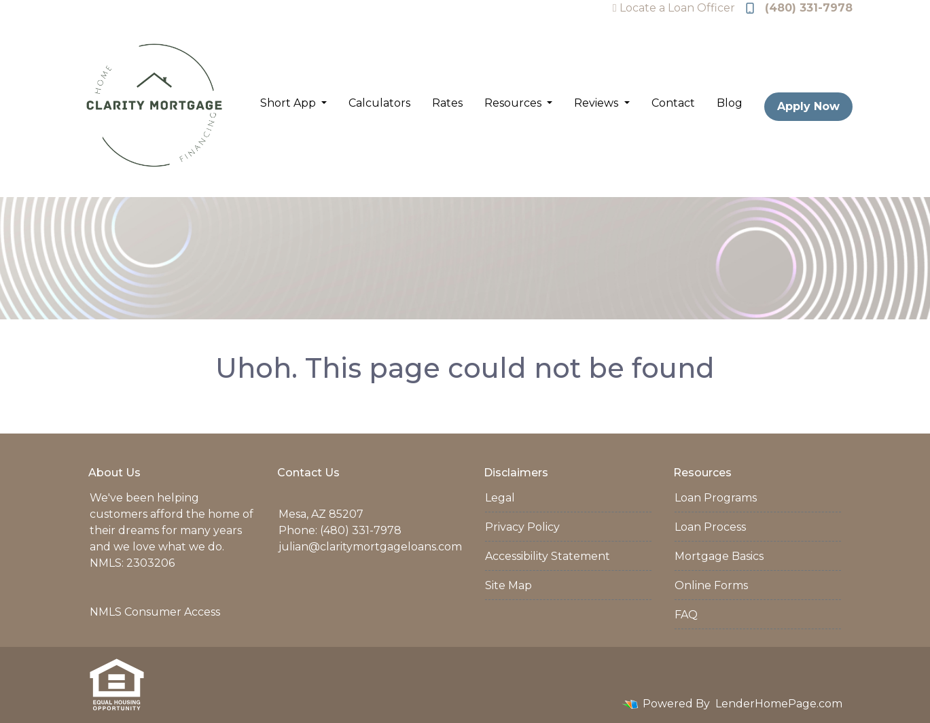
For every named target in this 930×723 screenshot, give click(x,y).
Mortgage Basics (719, 556)
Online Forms (711, 585)
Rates (447, 102)
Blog (730, 102)
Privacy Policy (522, 527)
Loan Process (710, 527)
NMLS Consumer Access (155, 611)
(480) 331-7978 (799, 7)
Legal (500, 497)
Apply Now (808, 106)
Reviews (597, 102)
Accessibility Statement (547, 556)
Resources (514, 102)
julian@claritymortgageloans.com (370, 546)
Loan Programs (716, 497)
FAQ (686, 614)
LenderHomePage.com (778, 703)
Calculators (379, 102)
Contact (673, 102)
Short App (289, 102)
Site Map (508, 585)
